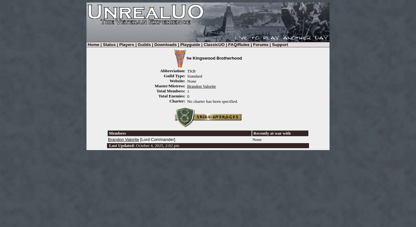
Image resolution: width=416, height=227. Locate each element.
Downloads (165, 44)
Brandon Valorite (201, 86)
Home (93, 44)
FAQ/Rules (238, 44)
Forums (261, 44)
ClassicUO (214, 44)
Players (126, 44)
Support (280, 44)
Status (109, 44)
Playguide (190, 44)
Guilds (144, 44)
